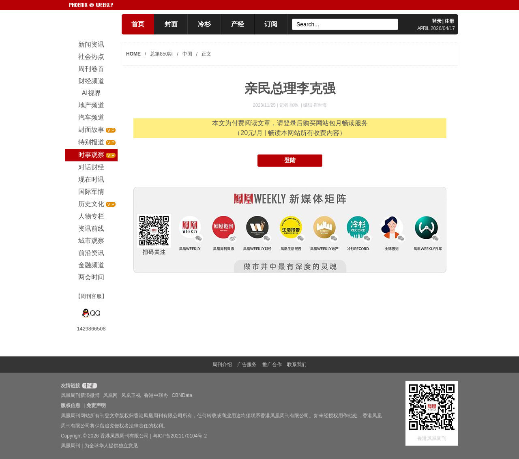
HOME (133, 54)
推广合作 (272, 364)
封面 (171, 24)
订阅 (270, 24)
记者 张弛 (289, 105)
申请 (88, 385)
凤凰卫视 (131, 395)
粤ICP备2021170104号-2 (180, 436)
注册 (449, 21)
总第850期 (161, 54)
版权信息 (70, 405)
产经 (237, 24)
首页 (137, 24)
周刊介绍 (222, 364)
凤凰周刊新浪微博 (80, 395)
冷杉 (204, 24)
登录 (437, 21)
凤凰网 (110, 395)
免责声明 (96, 405)
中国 (187, 54)
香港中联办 (156, 395)
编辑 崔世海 (315, 105)
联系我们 (297, 364)
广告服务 (247, 364)
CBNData (182, 395)
